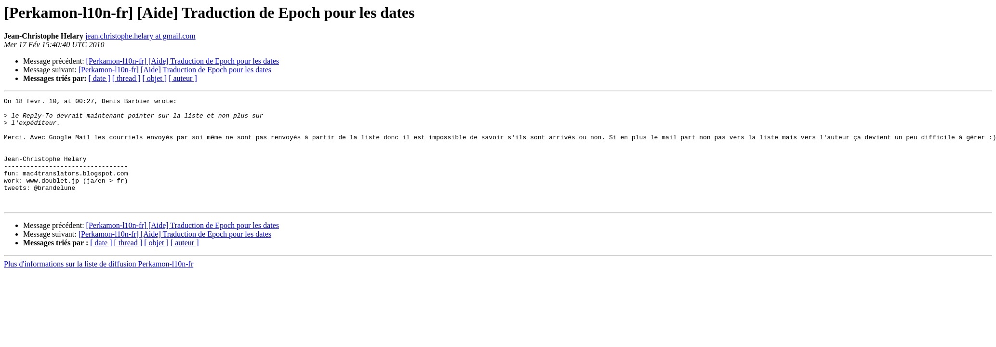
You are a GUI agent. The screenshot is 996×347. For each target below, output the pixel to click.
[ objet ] (154, 78)
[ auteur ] (183, 78)
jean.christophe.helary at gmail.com (140, 36)
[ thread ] (126, 78)
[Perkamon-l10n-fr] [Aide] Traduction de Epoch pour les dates (182, 61)
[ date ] (99, 78)
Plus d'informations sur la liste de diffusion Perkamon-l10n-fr (98, 285)
